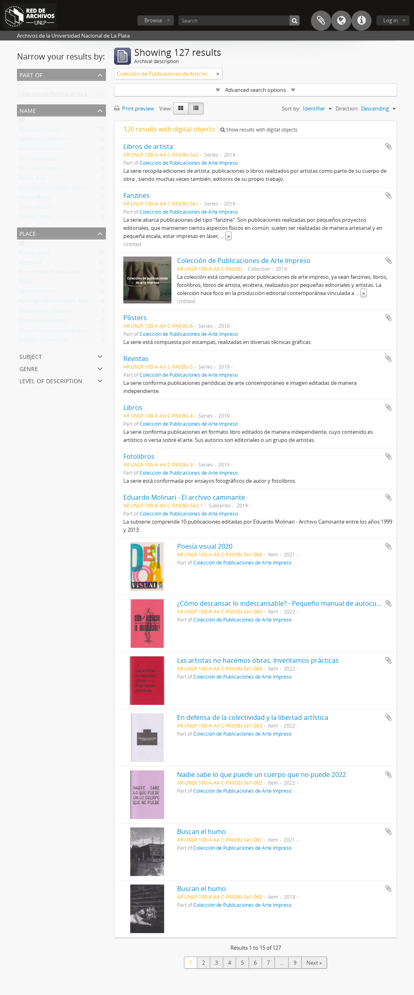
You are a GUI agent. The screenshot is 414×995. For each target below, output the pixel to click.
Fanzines (136, 195)
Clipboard (321, 21)
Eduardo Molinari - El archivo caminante (184, 497)
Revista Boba (34, 199)
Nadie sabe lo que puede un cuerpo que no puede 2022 (261, 774)
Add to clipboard (388, 146)
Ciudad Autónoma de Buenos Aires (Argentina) (74, 331)
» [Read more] (228, 236)
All (21, 85)
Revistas (135, 358)
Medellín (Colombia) (43, 341)
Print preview (134, 108)
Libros (132, 407)
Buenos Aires (34, 254)
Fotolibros (138, 456)
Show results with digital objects (259, 129)
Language (341, 21)
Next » (314, 962)
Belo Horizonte (37, 293)
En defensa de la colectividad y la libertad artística (252, 717)
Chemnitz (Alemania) (43, 322)
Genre (28, 368)
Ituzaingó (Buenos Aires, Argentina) (61, 302)
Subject (30, 355)
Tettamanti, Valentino (45, 140)
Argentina (30, 263)
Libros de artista (148, 146)
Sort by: (291, 108)
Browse (153, 20)
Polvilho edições (38, 160)
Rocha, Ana (32, 179)
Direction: (347, 108)
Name (27, 109)
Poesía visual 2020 (204, 546)
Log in (390, 20)
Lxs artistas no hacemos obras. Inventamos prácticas (258, 660)
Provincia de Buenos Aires (49, 273)
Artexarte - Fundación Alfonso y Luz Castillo (71, 189)
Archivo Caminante (41, 150)
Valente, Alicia (35, 218)
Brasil (25, 283)
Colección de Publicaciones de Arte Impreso (71, 95)
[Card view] (180, 108)
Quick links (361, 21)
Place (27, 232)
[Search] (239, 20)
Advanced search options (255, 89)
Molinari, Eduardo (40, 131)
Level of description (50, 380)
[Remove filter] (218, 74)
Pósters (135, 317)
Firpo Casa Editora (40, 170)
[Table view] (196, 108)
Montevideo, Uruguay (45, 312)
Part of (30, 74)
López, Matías (35, 208)
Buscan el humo (201, 831)
